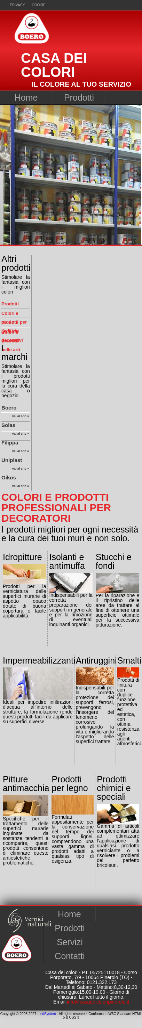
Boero (15, 413)
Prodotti (79, 97)
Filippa (15, 448)
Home (26, 97)
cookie (39, 5)
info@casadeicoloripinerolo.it (98, 1002)
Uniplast (15, 465)
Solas (15, 430)
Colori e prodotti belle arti (10, 341)
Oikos (15, 483)
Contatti (70, 956)
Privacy (17, 5)
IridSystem (47, 1014)
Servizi (70, 942)
